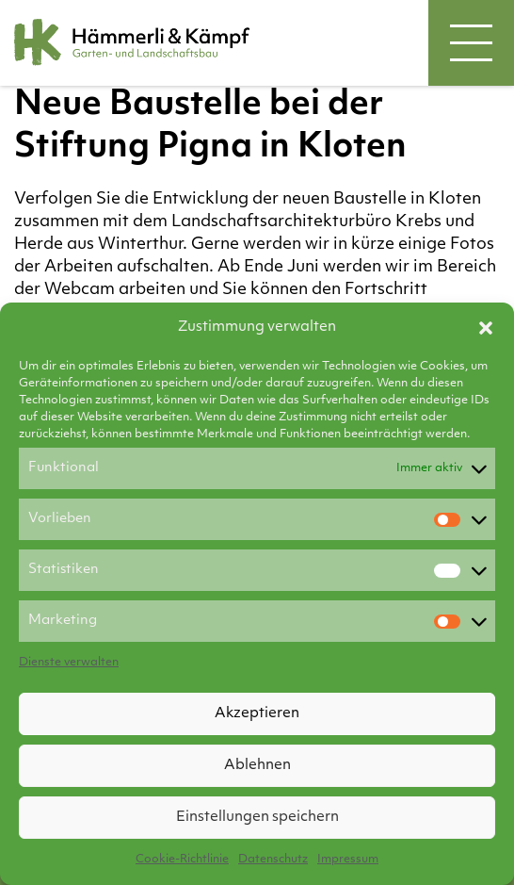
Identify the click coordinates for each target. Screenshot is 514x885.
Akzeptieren (257, 714)
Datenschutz (273, 859)
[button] (485, 328)
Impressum (347, 859)
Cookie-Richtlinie (182, 859)
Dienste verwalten (69, 662)
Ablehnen (257, 766)
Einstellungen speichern (257, 818)
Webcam (79, 290)
